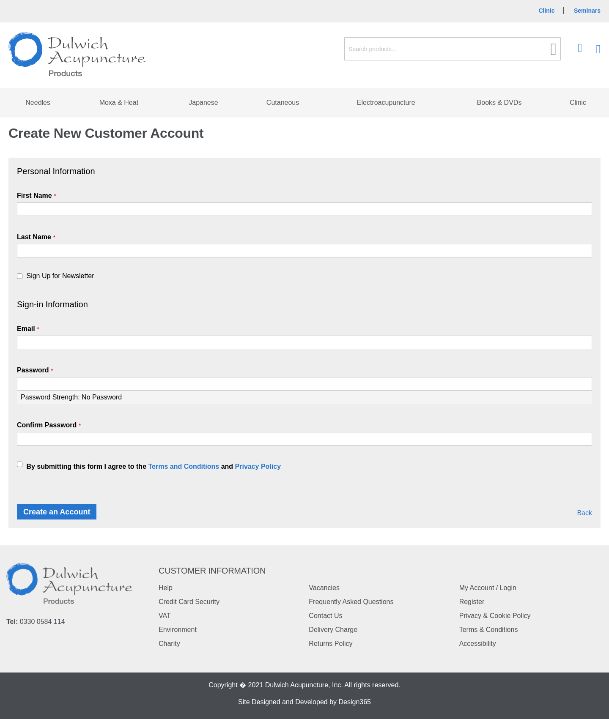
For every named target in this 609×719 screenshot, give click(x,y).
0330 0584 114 (42, 621)
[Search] (554, 49)
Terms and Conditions (183, 466)
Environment (178, 629)
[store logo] (77, 54)
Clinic (546, 10)
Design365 (355, 701)
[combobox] (452, 48)
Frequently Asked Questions (351, 601)
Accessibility (477, 643)
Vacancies (324, 587)
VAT (165, 615)
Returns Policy (330, 643)
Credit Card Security (189, 601)
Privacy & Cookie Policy (495, 615)
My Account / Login (487, 587)
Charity (169, 643)
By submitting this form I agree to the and (153, 466)
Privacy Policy (258, 466)
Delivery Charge (333, 629)
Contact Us (325, 615)
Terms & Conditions (488, 629)
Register (472, 601)
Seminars (587, 10)
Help (166, 587)
